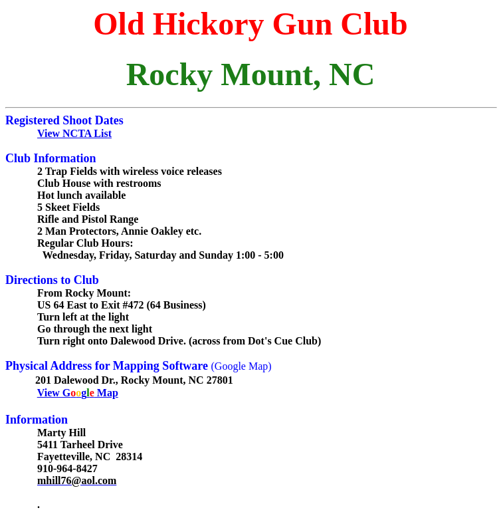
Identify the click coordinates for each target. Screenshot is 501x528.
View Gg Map (77, 392)
